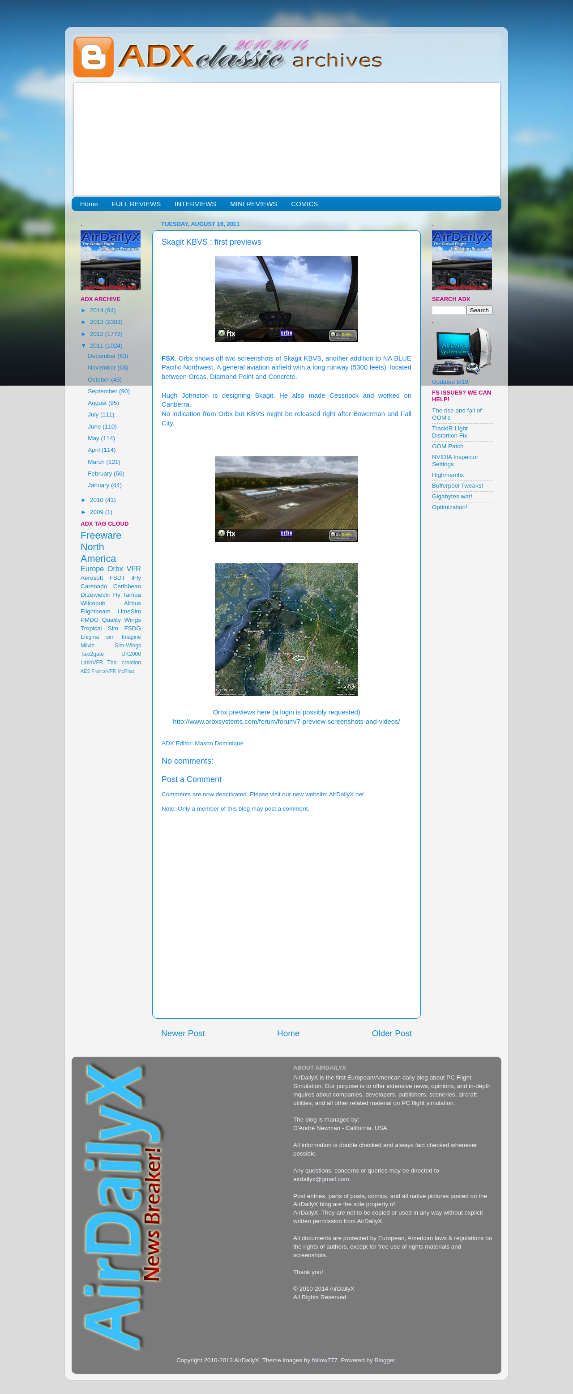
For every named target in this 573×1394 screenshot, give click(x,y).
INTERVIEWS (195, 204)
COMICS (304, 204)
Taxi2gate (92, 654)
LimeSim (129, 611)
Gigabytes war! (452, 496)
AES (85, 671)
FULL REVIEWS (136, 204)
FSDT (117, 577)
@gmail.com (332, 1179)
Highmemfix (448, 475)
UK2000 (131, 654)
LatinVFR (92, 662)
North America (98, 552)
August (98, 403)
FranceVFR (104, 671)
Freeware (101, 535)
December (102, 356)
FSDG (132, 628)
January (99, 485)
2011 (97, 345)
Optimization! (449, 507)
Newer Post (183, 1033)
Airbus (132, 603)
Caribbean (127, 586)
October (99, 379)
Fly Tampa (126, 594)
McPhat (126, 671)
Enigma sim (98, 637)
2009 (97, 512)
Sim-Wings (128, 645)
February (101, 473)
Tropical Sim (99, 628)
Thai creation (124, 662)
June (95, 426)
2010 (97, 500)
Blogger (384, 1360)
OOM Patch (448, 446)
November (102, 367)
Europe (92, 569)
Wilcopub (93, 603)
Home (89, 204)
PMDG (90, 619)
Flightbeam (96, 611)
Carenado (94, 586)
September (103, 391)
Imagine (131, 637)
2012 (97, 334)
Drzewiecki (95, 594)
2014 (97, 310)
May (94, 438)
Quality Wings (121, 619)
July (94, 414)
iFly (136, 577)
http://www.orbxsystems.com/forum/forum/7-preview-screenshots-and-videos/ (286, 721)
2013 (97, 322)
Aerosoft (92, 577)
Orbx (115, 569)
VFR (134, 569)
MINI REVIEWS (253, 204)
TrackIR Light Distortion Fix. (450, 432)
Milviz (87, 645)
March (97, 462)
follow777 (325, 1360)
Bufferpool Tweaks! (457, 485)
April (95, 449)
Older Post (392, 1033)
